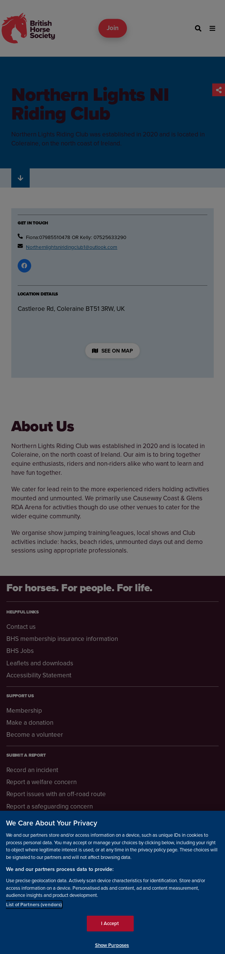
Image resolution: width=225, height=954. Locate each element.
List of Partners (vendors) (34, 908)
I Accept (110, 927)
